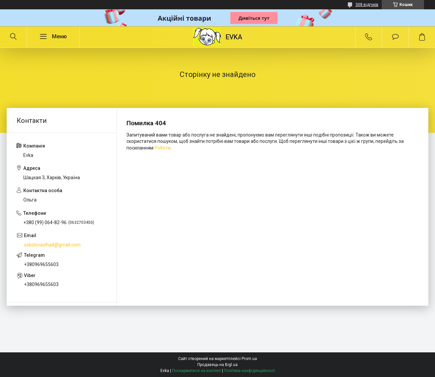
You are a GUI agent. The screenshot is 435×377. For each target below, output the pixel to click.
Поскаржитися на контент (196, 370)
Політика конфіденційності (249, 370)
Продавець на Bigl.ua (217, 364)
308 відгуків (366, 4)
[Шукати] (13, 37)
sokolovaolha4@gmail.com (52, 244)
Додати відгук (395, 37)
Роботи (162, 148)
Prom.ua (249, 358)
